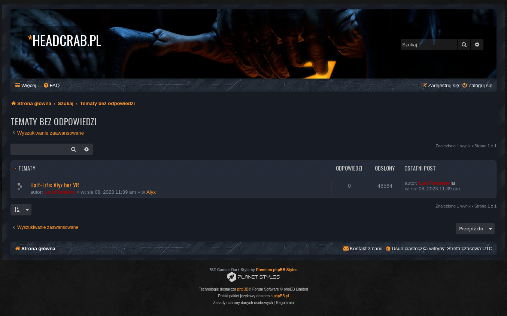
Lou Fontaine (59, 192)
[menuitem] (51, 85)
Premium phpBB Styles (277, 270)
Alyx (151, 192)
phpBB (243, 289)
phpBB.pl (281, 296)
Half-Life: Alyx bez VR (54, 184)
